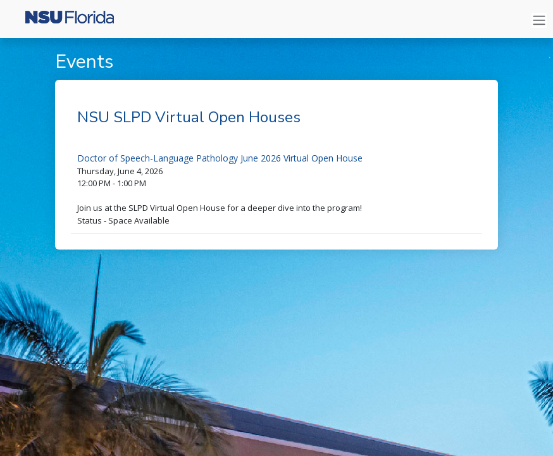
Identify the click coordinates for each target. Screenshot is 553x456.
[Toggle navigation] (539, 20)
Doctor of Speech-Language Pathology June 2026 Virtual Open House (220, 158)
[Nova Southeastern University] (63, 20)
